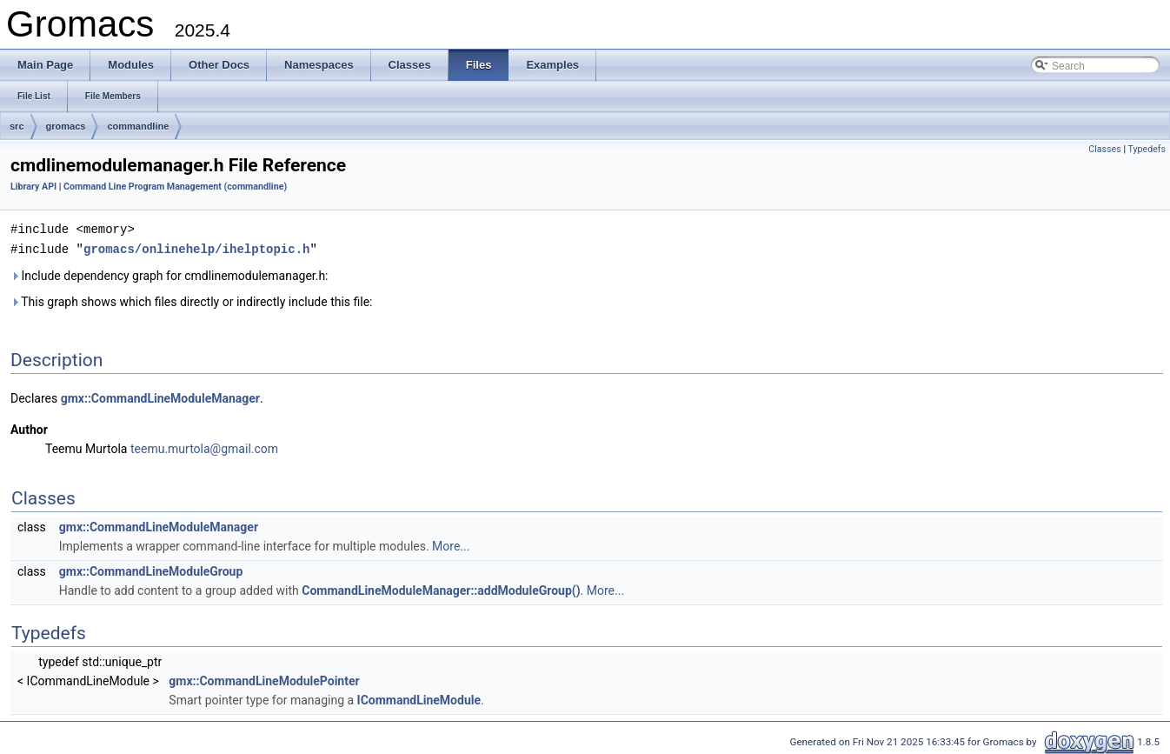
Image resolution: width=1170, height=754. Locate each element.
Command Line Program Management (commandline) (175, 186)
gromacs (66, 126)
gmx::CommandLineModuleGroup (151, 570)
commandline (138, 126)
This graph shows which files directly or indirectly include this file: (191, 300)
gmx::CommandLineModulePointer (264, 679)
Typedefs (1146, 149)
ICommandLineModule (419, 698)
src (17, 126)
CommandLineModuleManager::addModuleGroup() (441, 589)
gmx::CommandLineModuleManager (160, 397)
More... (450, 544)
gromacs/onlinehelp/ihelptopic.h (196, 247)
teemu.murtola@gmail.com (204, 447)
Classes (1104, 149)
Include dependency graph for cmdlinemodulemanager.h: (169, 274)
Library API (33, 186)
